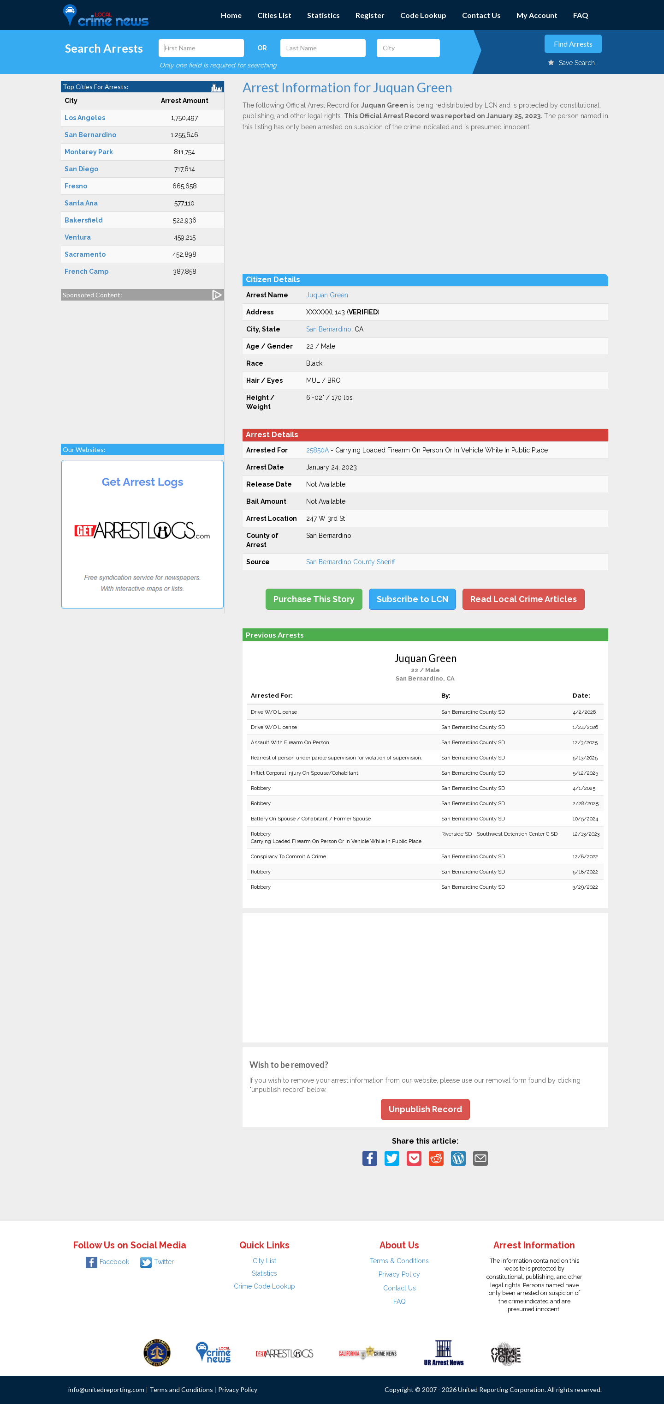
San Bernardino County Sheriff (350, 562)
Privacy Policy (399, 1274)
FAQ (580, 15)
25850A (317, 450)
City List (264, 1261)
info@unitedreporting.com (106, 1389)
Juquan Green (327, 295)
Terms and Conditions (181, 1389)
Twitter (157, 1261)
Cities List (274, 15)
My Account (536, 15)
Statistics (323, 15)
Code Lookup (423, 15)
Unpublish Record (425, 1109)
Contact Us (481, 15)
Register (370, 15)
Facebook (107, 1261)
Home (231, 15)
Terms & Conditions (399, 1261)
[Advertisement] (142, 367)
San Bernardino (328, 329)
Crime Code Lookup (264, 1286)
